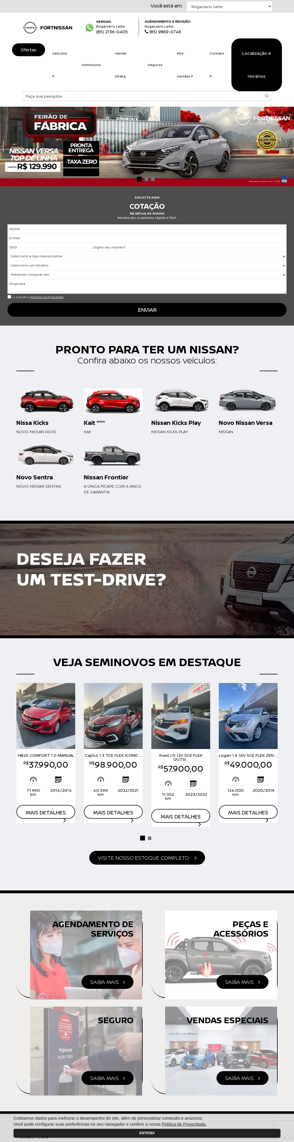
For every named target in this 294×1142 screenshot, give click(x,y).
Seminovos (91, 64)
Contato (217, 64)
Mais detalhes (46, 814)
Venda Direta (120, 65)
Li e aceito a (37, 297)
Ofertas (28, 50)
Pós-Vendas (185, 65)
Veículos (59, 64)
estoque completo (147, 857)
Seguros (155, 64)
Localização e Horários (256, 64)
